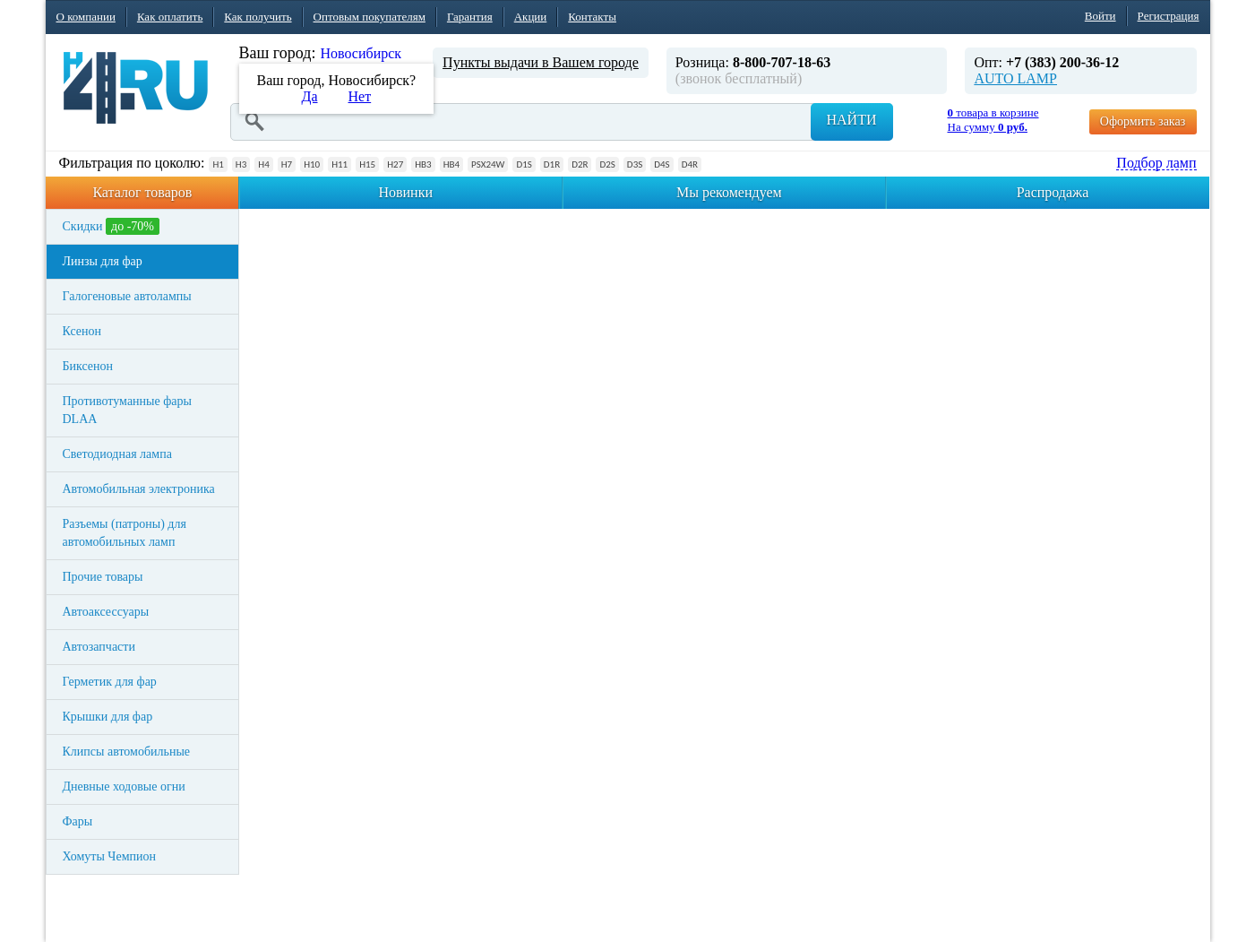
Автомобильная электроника (139, 489)
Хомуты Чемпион (110, 856)
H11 (339, 164)
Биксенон (88, 366)
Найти (852, 119)
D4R (690, 164)
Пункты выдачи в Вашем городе (541, 62)
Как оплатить (169, 16)
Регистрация (1168, 15)
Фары (78, 821)
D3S (634, 164)
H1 (217, 164)
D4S (661, 164)
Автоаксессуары (106, 611)
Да (310, 96)
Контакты (592, 16)
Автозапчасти (99, 646)
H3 (241, 164)
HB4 (451, 164)
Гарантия (470, 16)
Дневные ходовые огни (124, 786)
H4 (263, 164)
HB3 (423, 164)
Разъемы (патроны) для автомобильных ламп (124, 533)
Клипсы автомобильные (127, 751)
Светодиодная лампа (117, 454)
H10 (312, 164)
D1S (523, 164)
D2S (607, 164)
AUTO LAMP (1015, 78)
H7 (286, 164)
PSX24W (487, 164)
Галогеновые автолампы (127, 296)
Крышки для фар (108, 716)
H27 (395, 164)
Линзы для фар (102, 261)
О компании (86, 16)
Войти (1100, 15)
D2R (580, 164)
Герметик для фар (110, 681)
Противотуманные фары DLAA (127, 410)
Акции (530, 16)
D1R (552, 164)
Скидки (111, 226)
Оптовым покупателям (369, 16)
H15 (367, 164)
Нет (360, 96)
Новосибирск (360, 53)
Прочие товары (103, 576)
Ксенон (82, 331)
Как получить (257, 16)
